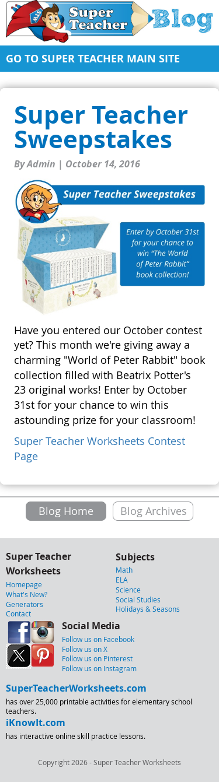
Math (124, 569)
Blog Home (66, 511)
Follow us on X (84, 649)
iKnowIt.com (35, 722)
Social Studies (138, 599)
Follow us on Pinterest (97, 658)
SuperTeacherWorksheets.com (76, 688)
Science (128, 589)
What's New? (26, 594)
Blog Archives (153, 511)
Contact (18, 613)
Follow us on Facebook (98, 639)
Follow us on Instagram (99, 668)
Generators (24, 604)
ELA (122, 579)
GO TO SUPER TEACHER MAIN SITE (93, 58)
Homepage (24, 584)
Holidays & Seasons (148, 608)
